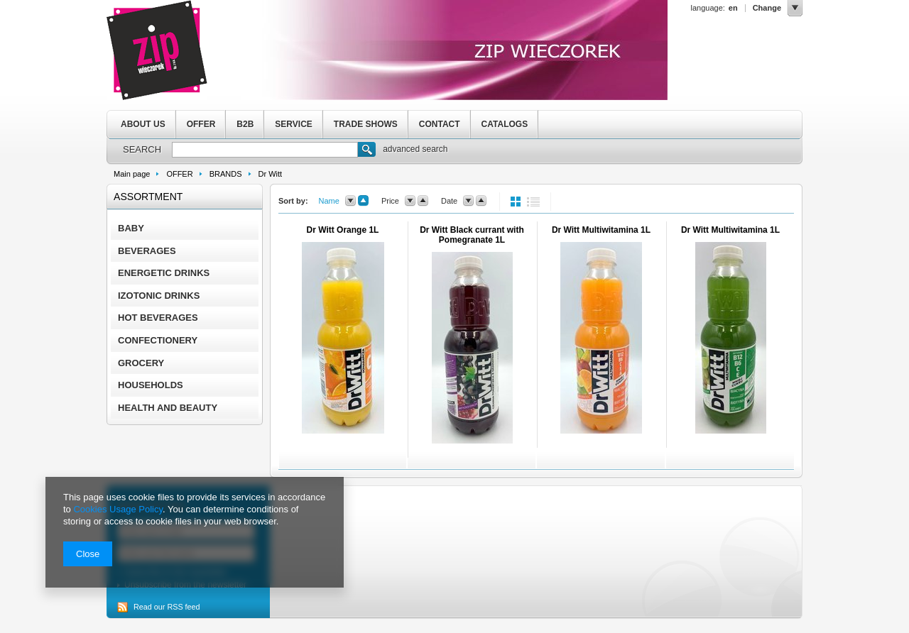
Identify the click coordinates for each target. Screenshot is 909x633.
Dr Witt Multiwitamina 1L (601, 230)
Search (367, 151)
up (363, 201)
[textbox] (265, 150)
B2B (245, 124)
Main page (132, 174)
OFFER (201, 124)
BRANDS (225, 174)
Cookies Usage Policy (117, 509)
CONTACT (439, 124)
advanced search (415, 149)
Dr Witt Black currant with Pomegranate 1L (472, 235)
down (350, 201)
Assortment (148, 196)
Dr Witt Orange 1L (343, 230)
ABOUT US (143, 124)
